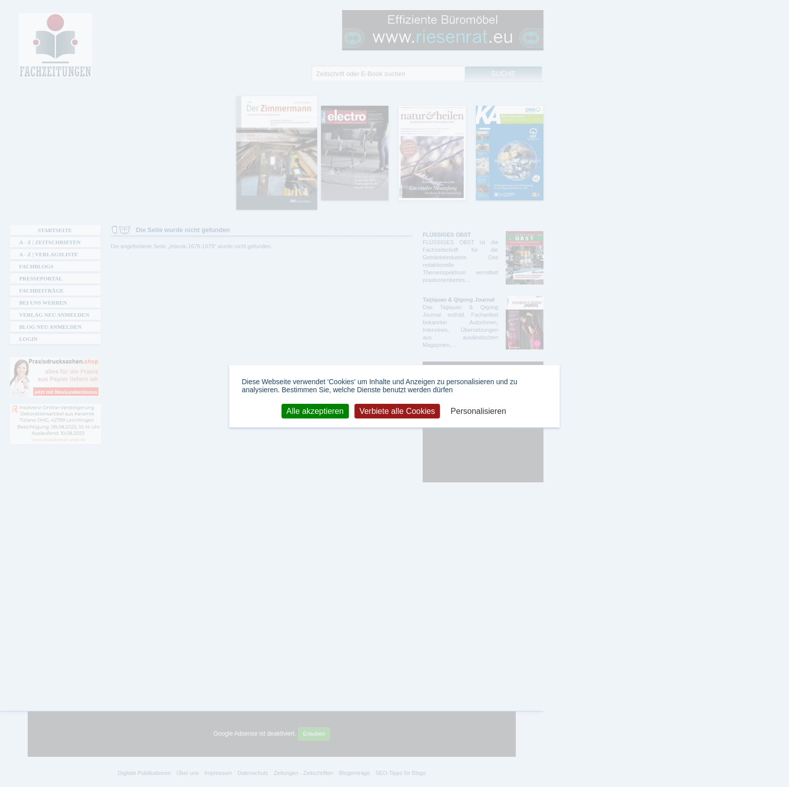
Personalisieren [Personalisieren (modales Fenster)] (478, 410)
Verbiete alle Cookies (397, 410)
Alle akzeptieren (315, 410)
